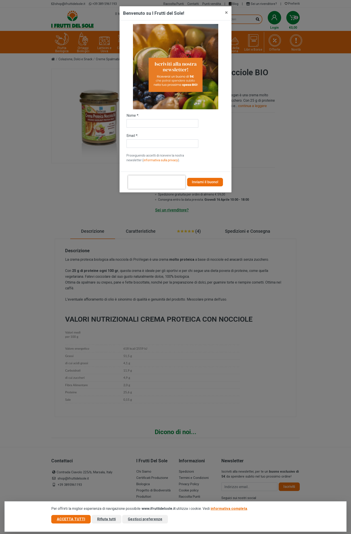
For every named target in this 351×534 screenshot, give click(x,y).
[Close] (226, 12)
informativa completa (229, 508)
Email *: (132, 136)
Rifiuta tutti (106, 519)
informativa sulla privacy (160, 160)
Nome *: (132, 115)
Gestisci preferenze (145, 519)
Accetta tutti (71, 519)
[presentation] (156, 182)
